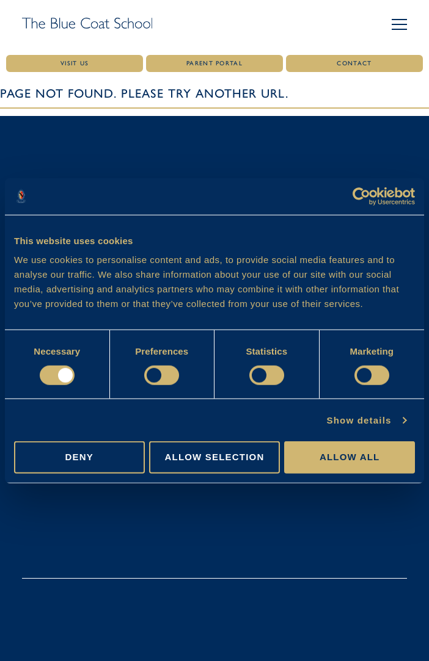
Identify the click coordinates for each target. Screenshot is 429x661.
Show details (358, 420)
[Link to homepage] (87, 24)
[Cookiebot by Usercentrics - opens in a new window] (361, 196)
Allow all (350, 457)
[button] (399, 24)
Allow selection (214, 457)
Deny (79, 457)
